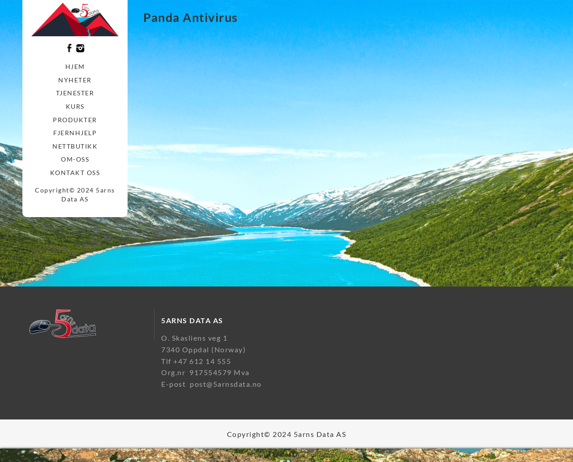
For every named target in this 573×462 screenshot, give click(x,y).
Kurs (75, 106)
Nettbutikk (75, 146)
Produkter (75, 120)
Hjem (75, 66)
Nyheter (75, 80)
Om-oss (75, 159)
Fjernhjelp (75, 133)
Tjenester (75, 93)
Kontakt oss (75, 172)
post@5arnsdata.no (226, 384)
